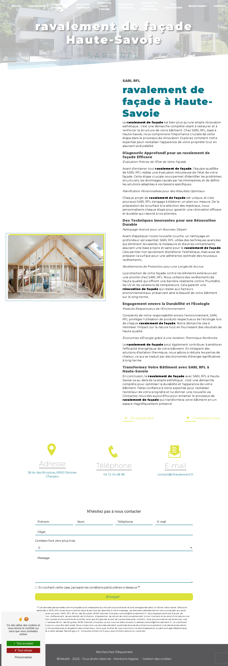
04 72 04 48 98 (114, 480)
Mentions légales (126, 659)
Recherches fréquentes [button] (114, 652)
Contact (220, 6)
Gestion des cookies (157, 659)
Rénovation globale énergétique (149, 6)
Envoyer (113, 591)
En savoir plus (138, 418)
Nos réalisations (173, 6)
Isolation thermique (82, 6)
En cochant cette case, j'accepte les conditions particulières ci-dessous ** (89, 581)
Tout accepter (23, 643)
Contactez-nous (202, 418)
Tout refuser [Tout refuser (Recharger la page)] (23, 650)
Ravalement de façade (60, 6)
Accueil (16, 6)
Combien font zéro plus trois (55, 535)
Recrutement (198, 6)
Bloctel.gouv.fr (72, 625)
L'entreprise (37, 6)
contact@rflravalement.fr (175, 468)
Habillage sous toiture (104, 6)
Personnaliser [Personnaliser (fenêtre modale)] (23, 657)
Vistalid (64, 659)
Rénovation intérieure (125, 6)
